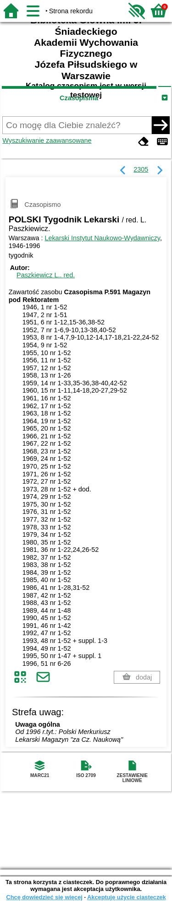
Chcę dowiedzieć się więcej (44, 897)
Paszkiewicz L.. (46, 275)
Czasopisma (79, 98)
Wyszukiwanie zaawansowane (46, 140)
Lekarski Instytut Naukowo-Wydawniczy (102, 238)
